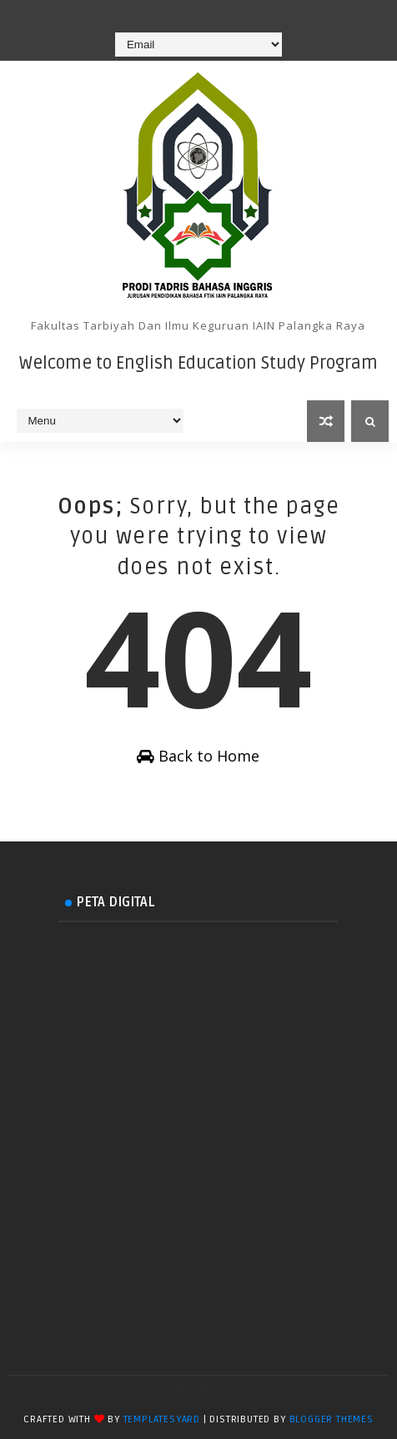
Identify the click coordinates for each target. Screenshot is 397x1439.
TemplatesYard (161, 1419)
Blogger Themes (331, 1419)
